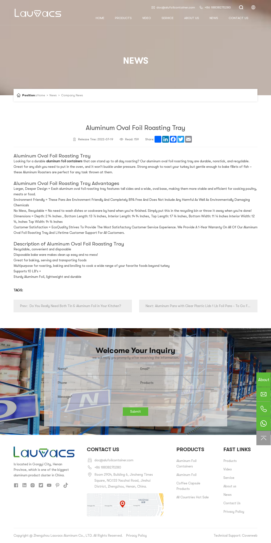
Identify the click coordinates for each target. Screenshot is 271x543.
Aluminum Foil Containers (186, 463)
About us (191, 18)
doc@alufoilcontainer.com (173, 7)
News (214, 18)
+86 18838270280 (215, 7)
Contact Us (232, 503)
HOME (100, 18)
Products (123, 18)
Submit (135, 411)
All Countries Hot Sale (192, 497)
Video (146, 18)
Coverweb (249, 535)
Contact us (238, 18)
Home (41, 95)
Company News (72, 95)
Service (168, 18)
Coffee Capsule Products (188, 486)
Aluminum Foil (186, 475)
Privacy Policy (233, 512)
